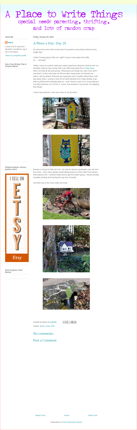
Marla (10, 42)
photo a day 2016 (47, 326)
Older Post (92, 415)
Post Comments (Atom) (72, 422)
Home (66, 415)
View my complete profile (15, 55)
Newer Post (40, 415)
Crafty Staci (89, 68)
